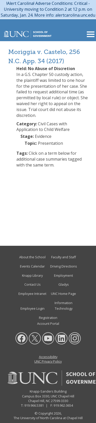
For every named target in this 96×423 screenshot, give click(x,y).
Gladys (63, 284)
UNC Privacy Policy (48, 361)
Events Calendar (32, 266)
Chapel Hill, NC (39, 400)
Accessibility (48, 356)
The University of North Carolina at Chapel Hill (48, 418)
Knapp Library (32, 275)
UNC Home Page (63, 293)
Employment (63, 275)
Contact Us (32, 284)
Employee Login (32, 308)
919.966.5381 (34, 405)
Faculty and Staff (63, 257)
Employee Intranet (32, 293)
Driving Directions (63, 266)
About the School (32, 257)
